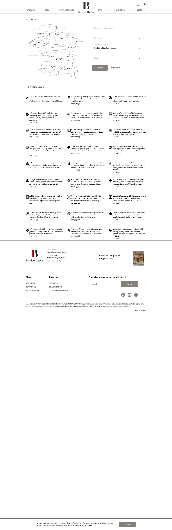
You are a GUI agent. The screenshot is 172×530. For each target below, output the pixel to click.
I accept (127, 524)
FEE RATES (53, 497)
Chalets (83, 518)
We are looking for (34, 504)
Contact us (119, 10)
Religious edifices (36, 518)
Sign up (129, 497)
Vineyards (116, 518)
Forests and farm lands (138, 518)
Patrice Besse (33, 516)
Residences (98, 516)
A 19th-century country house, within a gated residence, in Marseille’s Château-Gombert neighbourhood (88, 122)
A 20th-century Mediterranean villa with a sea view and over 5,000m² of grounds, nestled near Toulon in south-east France (86, 324)
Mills (66, 518)
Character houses (59, 518)
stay (100, 10)
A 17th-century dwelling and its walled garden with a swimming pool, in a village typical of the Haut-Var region (87, 203)
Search (100, 68)
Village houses (77, 518)
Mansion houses (106, 516)
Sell (47, 10)
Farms (70, 518)
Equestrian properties (125, 518)
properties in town (116, 516)
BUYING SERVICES (66, 10)
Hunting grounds (46, 518)
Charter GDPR (55, 500)
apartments (125, 516)
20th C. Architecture (134, 516)
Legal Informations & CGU (60, 504)
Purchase (30, 10)
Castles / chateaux (85, 516)
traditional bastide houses (106, 518)
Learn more (88, 525)
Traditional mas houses (92, 518)
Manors (93, 516)
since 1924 (141, 10)
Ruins (53, 518)
